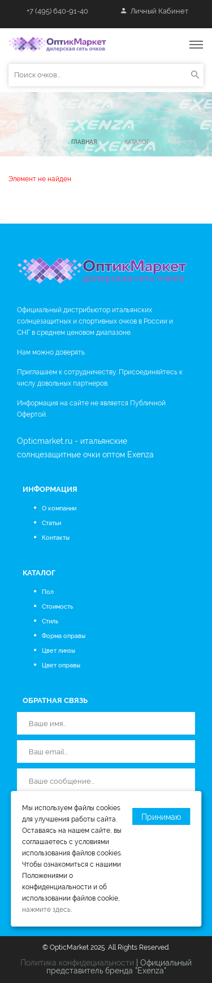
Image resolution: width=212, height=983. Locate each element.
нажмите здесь (46, 910)
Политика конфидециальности (77, 962)
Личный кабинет (154, 11)
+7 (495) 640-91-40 (57, 11)
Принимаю (161, 817)
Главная (84, 142)
